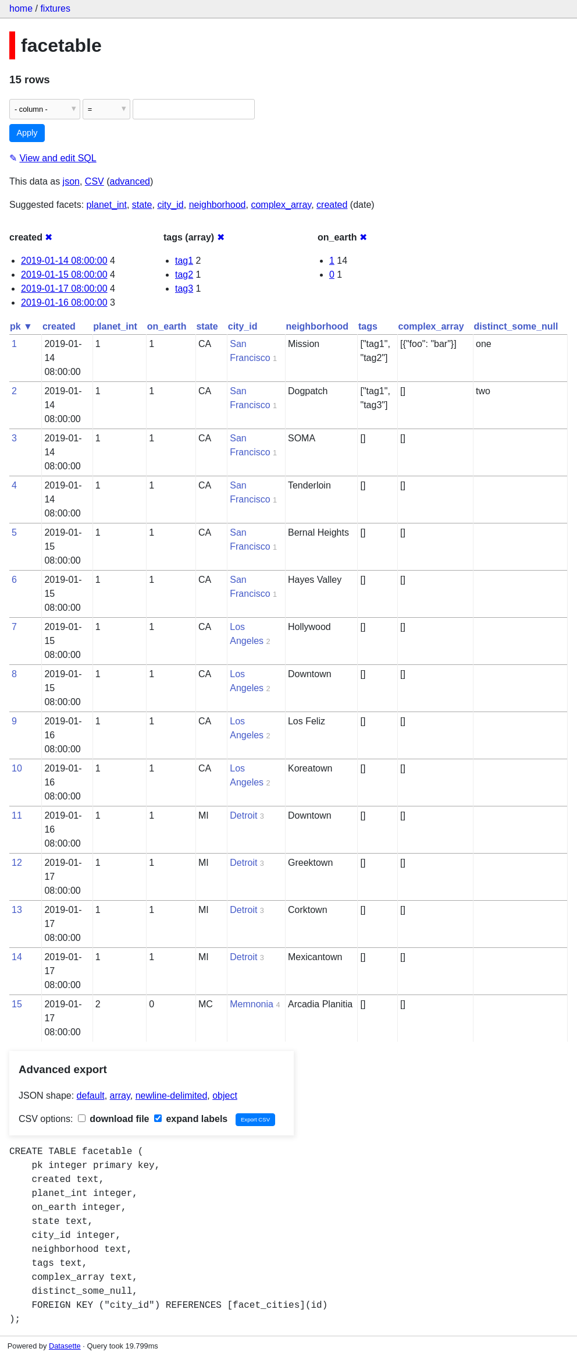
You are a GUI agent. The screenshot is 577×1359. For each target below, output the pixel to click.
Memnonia (251, 1004)
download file (113, 1119)
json (71, 181)
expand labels (190, 1119)
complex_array (281, 205)
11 (17, 815)
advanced (130, 181)
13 (17, 910)
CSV (94, 181)
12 (17, 863)
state (142, 205)
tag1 (184, 261)
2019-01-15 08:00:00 (64, 274)
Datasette (65, 1346)
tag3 (184, 288)
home (21, 8)
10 (17, 768)
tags (367, 326)
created (331, 205)
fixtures (55, 8)
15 (17, 1004)
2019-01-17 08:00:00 (64, 288)
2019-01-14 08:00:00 (64, 261)
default (91, 1095)
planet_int (107, 205)
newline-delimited (172, 1095)
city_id (170, 205)
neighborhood (217, 205)
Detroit (243, 815)
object (224, 1095)
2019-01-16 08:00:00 (64, 302)
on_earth (167, 326)
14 (17, 957)
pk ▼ (21, 326)
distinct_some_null (516, 326)
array (120, 1095)
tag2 (184, 274)
